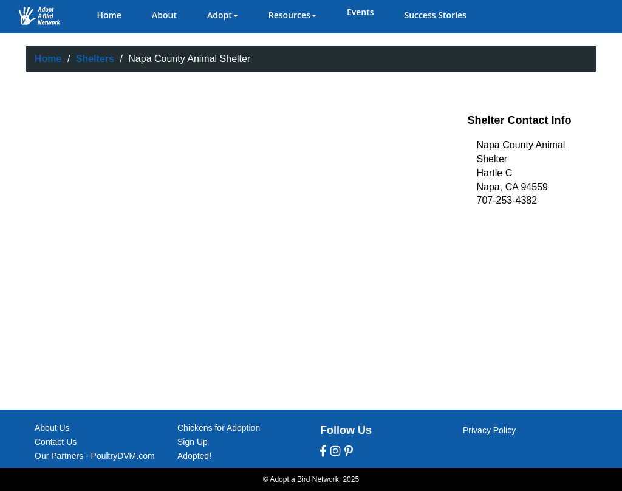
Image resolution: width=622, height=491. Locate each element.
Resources (292, 15)
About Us (52, 428)
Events (360, 12)
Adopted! (194, 456)
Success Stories (435, 15)
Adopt (222, 15)
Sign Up (192, 442)
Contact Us (56, 442)
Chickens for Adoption (218, 428)
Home (109, 15)
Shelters (95, 58)
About (164, 15)
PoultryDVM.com (123, 456)
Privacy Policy (489, 430)
